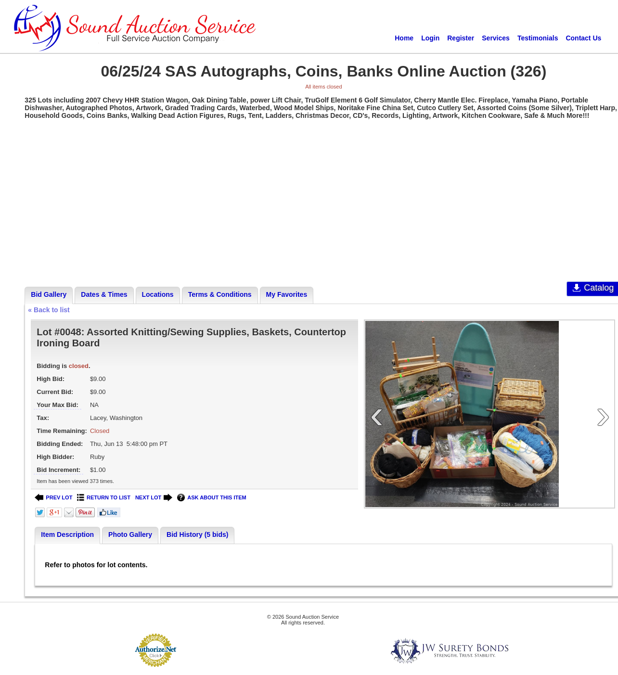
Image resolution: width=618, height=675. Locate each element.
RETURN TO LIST (103, 497)
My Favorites (287, 294)
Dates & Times (104, 294)
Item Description (67, 534)
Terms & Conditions (220, 294)
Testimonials (537, 38)
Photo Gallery (130, 534)
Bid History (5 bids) (197, 534)
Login (430, 38)
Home (404, 38)
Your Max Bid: (57, 404)
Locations (158, 294)
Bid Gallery (48, 294)
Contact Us (583, 38)
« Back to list (48, 310)
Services (496, 38)
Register (460, 38)
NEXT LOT (153, 497)
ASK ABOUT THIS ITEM (211, 497)
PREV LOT (53, 497)
